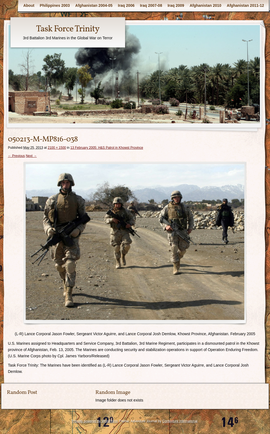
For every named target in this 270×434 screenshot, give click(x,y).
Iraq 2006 (126, 5)
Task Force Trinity (67, 29)
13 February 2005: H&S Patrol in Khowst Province (107, 148)
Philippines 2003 (55, 5)
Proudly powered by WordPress (95, 421)
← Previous (16, 156)
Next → (31, 156)
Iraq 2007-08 (151, 5)
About (28, 5)
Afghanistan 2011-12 (245, 5)
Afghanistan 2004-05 (93, 5)
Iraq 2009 (176, 5)
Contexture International (179, 421)
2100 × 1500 (57, 148)
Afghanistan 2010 (205, 5)
